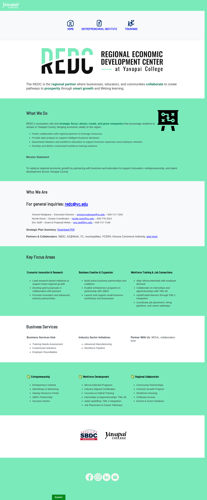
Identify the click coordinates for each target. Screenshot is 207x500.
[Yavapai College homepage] (11, 5)
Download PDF (66, 229)
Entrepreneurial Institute (99, 25)
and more (151, 236)
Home (70, 25)
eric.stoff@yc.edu (82, 222)
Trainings (131, 25)
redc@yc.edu (76, 204)
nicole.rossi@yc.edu (83, 218)
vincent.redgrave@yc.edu (91, 214)
